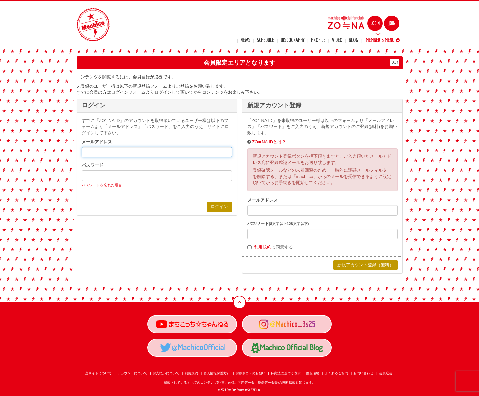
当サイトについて (98, 373)
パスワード (92, 165)
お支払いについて (166, 373)
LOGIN (375, 23)
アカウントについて (132, 373)
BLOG (353, 40)
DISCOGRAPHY (293, 40)
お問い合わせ (363, 373)
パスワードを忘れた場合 (102, 185)
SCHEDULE (265, 40)
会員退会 (385, 373)
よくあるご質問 (336, 373)
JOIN (391, 23)
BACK (394, 62)
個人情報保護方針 (216, 373)
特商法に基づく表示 (286, 373)
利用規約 (262, 247)
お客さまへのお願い (250, 373)
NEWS (245, 40)
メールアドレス (97, 141)
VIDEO (337, 40)
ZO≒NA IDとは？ (269, 141)
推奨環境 (312, 373)
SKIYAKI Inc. (254, 390)
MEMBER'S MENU (383, 40)
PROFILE (318, 40)
